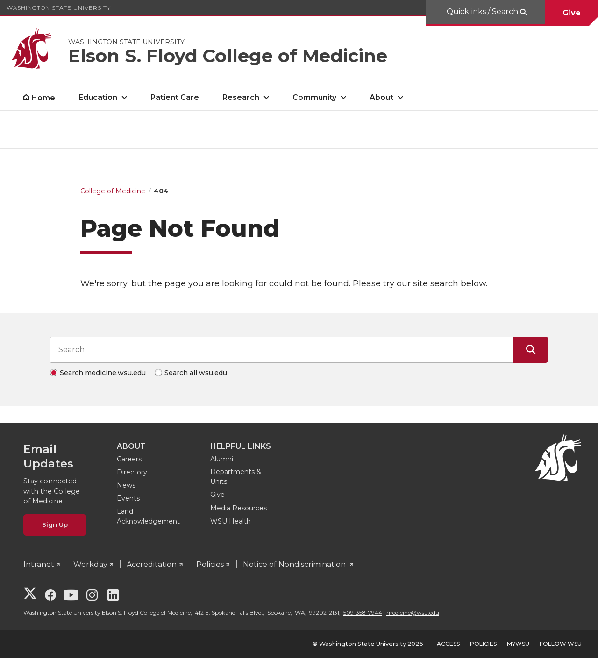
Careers (129, 459)
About (131, 446)
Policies (210, 564)
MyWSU (518, 643)
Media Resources (238, 508)
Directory (132, 472)
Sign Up (55, 524)
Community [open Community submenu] (314, 97)
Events (128, 498)
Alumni (221, 459)
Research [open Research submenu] (240, 97)
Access (448, 643)
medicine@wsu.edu (412, 612)
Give (571, 12)
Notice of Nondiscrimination (295, 564)
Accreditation (152, 564)
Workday (90, 564)
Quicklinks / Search (483, 11)
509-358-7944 (362, 612)
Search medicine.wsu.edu (103, 372)
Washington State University (59, 7)
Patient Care (174, 97)
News (126, 485)
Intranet (38, 564)
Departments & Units (235, 476)
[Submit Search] (530, 350)
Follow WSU (561, 643)
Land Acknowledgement (148, 516)
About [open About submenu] (381, 97)
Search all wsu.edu (195, 372)
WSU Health (230, 521)
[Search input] (281, 350)
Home (43, 97)
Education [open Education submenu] (97, 97)
